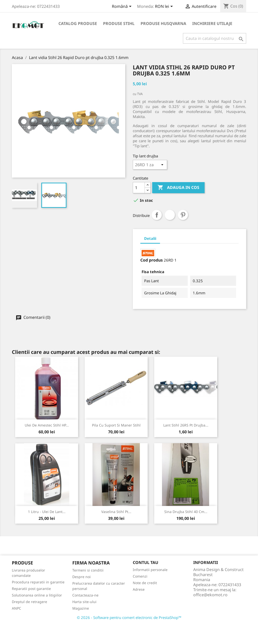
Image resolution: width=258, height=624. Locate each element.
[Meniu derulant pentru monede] (165, 7)
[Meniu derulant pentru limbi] (122, 7)
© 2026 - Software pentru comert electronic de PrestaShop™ (129, 617)
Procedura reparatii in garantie (38, 582)
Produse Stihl (119, 23)
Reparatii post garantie (31, 588)
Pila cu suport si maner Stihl (116, 425)
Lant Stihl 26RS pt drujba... (185, 425)
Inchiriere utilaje (212, 23)
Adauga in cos (178, 187)
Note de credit (145, 582)
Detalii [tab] (150, 238)
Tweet (170, 215)
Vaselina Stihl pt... (116, 511)
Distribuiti (157, 215)
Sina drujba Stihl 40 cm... (185, 511)
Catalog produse (77, 23)
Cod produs (151, 260)
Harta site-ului (84, 601)
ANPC (16, 608)
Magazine (80, 608)
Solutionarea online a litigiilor (37, 595)
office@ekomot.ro (210, 595)
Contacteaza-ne (85, 595)
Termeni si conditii (88, 570)
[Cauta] (214, 38)
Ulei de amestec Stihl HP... (47, 425)
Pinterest (183, 215)
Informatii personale (150, 569)
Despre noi (81, 576)
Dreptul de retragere (29, 601)
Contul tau (145, 562)
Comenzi (140, 576)
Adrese (139, 589)
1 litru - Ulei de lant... (47, 511)
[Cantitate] (139, 187)
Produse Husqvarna (163, 23)
